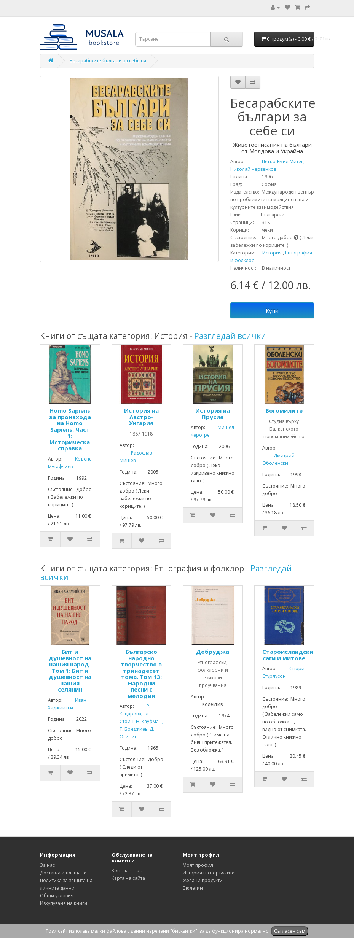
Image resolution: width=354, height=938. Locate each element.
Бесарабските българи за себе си (108, 60)
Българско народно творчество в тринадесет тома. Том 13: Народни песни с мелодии (141, 674)
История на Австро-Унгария (141, 417)
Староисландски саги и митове (287, 655)
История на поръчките (208, 873)
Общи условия (56, 895)
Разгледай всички (230, 336)
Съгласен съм (289, 931)
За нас (47, 865)
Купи (272, 310)
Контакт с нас (127, 870)
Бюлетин (193, 888)
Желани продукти (203, 880)
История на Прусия (212, 414)
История (272, 253)
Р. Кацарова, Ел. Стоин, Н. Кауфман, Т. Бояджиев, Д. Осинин (141, 721)
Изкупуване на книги (63, 903)
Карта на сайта (128, 878)
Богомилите (284, 410)
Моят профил (198, 865)
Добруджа (212, 651)
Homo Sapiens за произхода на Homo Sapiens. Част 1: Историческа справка (70, 429)
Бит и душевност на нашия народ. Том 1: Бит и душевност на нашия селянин (70, 670)
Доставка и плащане (63, 873)
